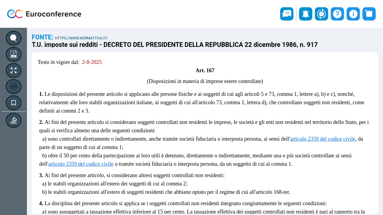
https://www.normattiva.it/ (81, 38)
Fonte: (43, 37)
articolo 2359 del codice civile (322, 139)
